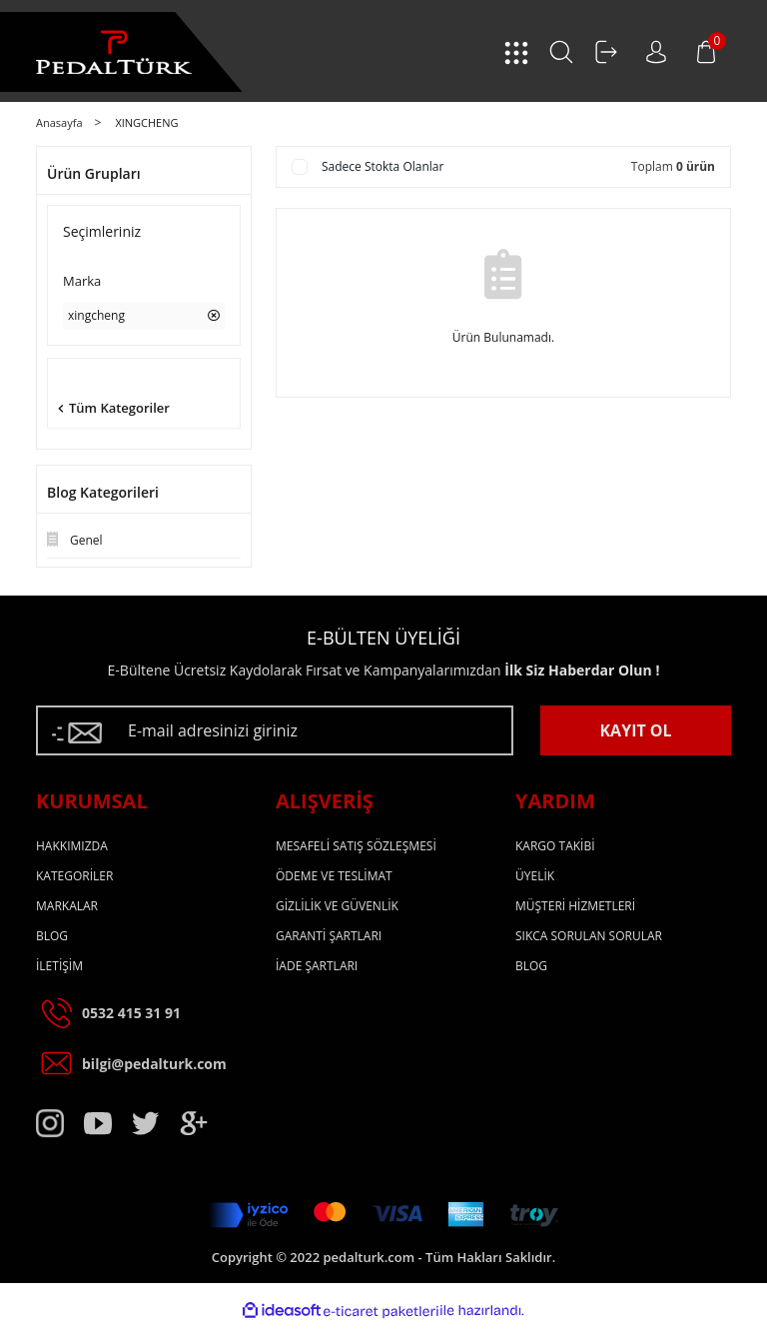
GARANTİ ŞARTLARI (329, 935)
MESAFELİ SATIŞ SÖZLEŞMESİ (356, 845)
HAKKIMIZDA (72, 845)
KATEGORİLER (74, 875)
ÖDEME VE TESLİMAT (334, 875)
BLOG (52, 935)
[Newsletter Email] (274, 730)
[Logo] (114, 52)
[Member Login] (606, 52)
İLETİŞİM (59, 965)
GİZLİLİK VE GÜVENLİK (337, 905)
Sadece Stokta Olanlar (382, 166)
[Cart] (706, 52)
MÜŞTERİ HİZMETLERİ (575, 905)
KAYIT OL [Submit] (635, 730)
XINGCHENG (146, 122)
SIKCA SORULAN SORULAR (588, 935)
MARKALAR (67, 905)
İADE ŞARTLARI (317, 965)
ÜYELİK (534, 875)
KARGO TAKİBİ (555, 845)
